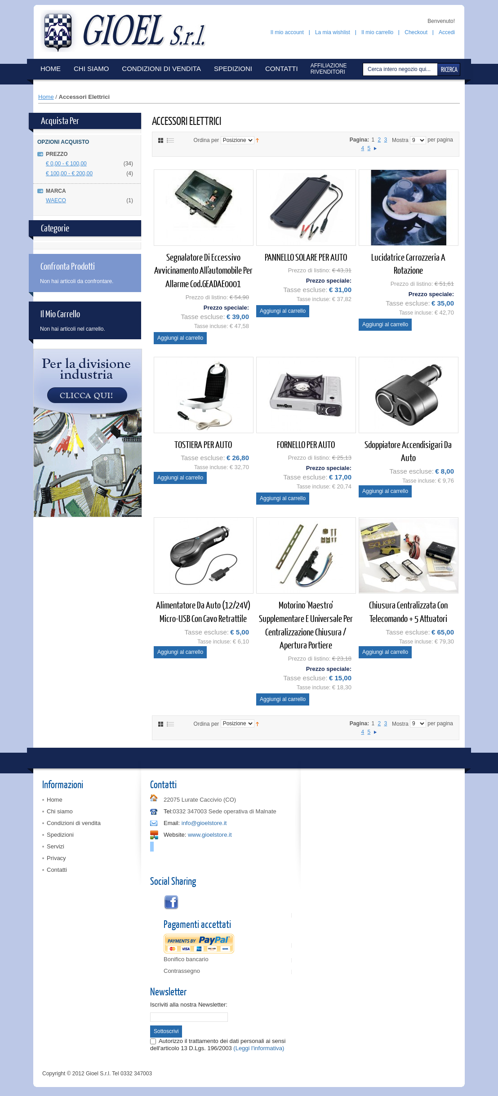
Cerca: (364, 69)
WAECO (56, 200)
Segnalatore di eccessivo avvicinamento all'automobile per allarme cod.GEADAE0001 (203, 270)
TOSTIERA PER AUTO (203, 444)
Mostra (400, 140)
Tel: (168, 811)
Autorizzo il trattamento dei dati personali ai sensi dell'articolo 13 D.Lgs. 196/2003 (217, 1045)
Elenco (170, 140)
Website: (175, 834)
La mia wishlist (332, 32)
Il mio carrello (377, 32)
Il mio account (287, 32)
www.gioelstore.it (210, 834)
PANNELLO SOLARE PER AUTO (306, 256)
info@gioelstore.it (204, 823)
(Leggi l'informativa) (258, 1048)
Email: (172, 823)
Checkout (416, 32)
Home (46, 96)
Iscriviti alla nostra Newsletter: (188, 1004)
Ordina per (206, 140)
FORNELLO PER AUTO (306, 444)
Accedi (447, 32)
